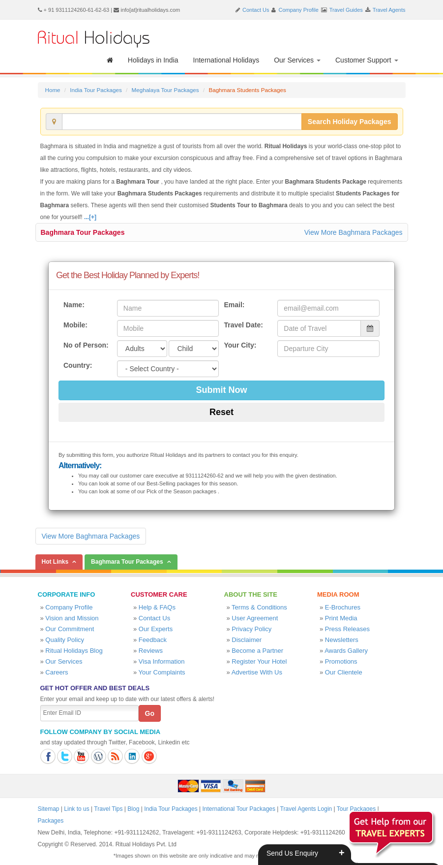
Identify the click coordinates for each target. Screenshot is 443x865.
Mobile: (75, 325)
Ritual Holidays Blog (73, 650)
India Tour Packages (95, 90)
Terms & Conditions (259, 607)
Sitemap (48, 808)
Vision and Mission (71, 618)
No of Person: (86, 345)
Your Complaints (162, 672)
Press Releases (347, 629)
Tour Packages (356, 808)
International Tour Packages (238, 808)
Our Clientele (343, 672)
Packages (51, 820)
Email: (234, 305)
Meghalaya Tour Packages (165, 90)
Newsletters (341, 639)
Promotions (341, 661)
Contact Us (255, 10)
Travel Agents (389, 10)
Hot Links (55, 561)
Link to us (76, 808)
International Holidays (226, 60)
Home (52, 90)
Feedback (153, 639)
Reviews (151, 650)
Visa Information (162, 661)
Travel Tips (108, 808)
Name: (74, 305)
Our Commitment (69, 629)
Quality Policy (64, 639)
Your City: (240, 345)
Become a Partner (257, 650)
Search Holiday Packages (349, 122)
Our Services (297, 60)
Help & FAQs (157, 607)
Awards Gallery (346, 650)
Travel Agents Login (306, 808)
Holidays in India (153, 60)
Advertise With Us (257, 672)
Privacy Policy (251, 629)
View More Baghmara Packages (353, 232)
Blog (133, 808)
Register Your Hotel (259, 661)
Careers (56, 672)
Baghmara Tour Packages (83, 232)
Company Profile (299, 10)
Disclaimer (247, 639)
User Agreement (255, 618)
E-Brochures (342, 607)
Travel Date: (243, 325)
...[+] (90, 217)
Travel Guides (346, 10)
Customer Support (366, 60)
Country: (77, 365)
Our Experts (156, 629)
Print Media (341, 618)
